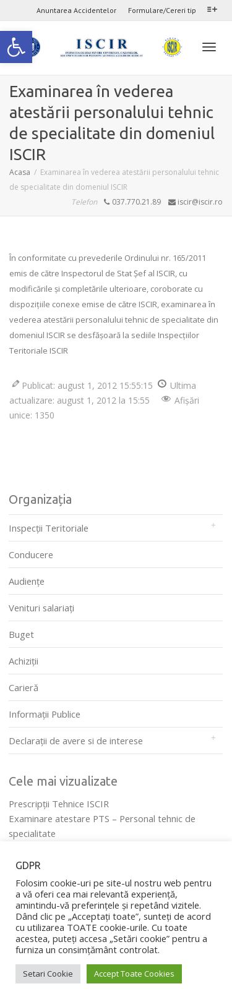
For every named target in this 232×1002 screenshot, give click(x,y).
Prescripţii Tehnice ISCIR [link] (59, 803)
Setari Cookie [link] (48, 973)
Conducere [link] (31, 554)
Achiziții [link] (23, 661)
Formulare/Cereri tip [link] (162, 10)
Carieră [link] (23, 687)
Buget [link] (21, 634)
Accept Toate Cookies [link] (134, 973)
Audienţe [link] (27, 581)
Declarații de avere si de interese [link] (76, 740)
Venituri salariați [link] (41, 607)
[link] (16, 47)
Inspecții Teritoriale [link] (48, 528)
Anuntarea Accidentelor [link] (76, 10)
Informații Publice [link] (44, 714)
